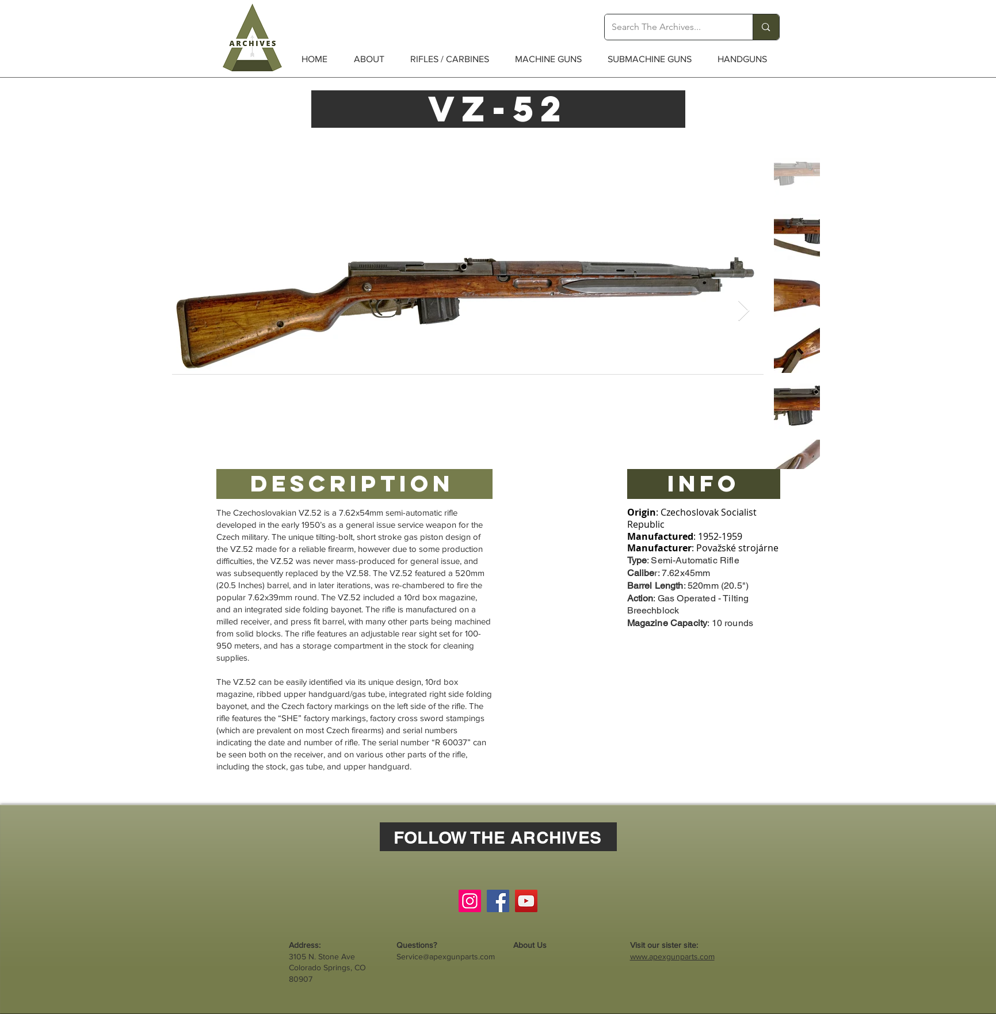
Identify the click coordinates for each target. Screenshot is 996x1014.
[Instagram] (470, 901)
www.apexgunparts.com (672, 956)
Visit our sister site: (664, 945)
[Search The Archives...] (670, 27)
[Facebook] (498, 901)
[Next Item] (743, 311)
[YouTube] (526, 901)
